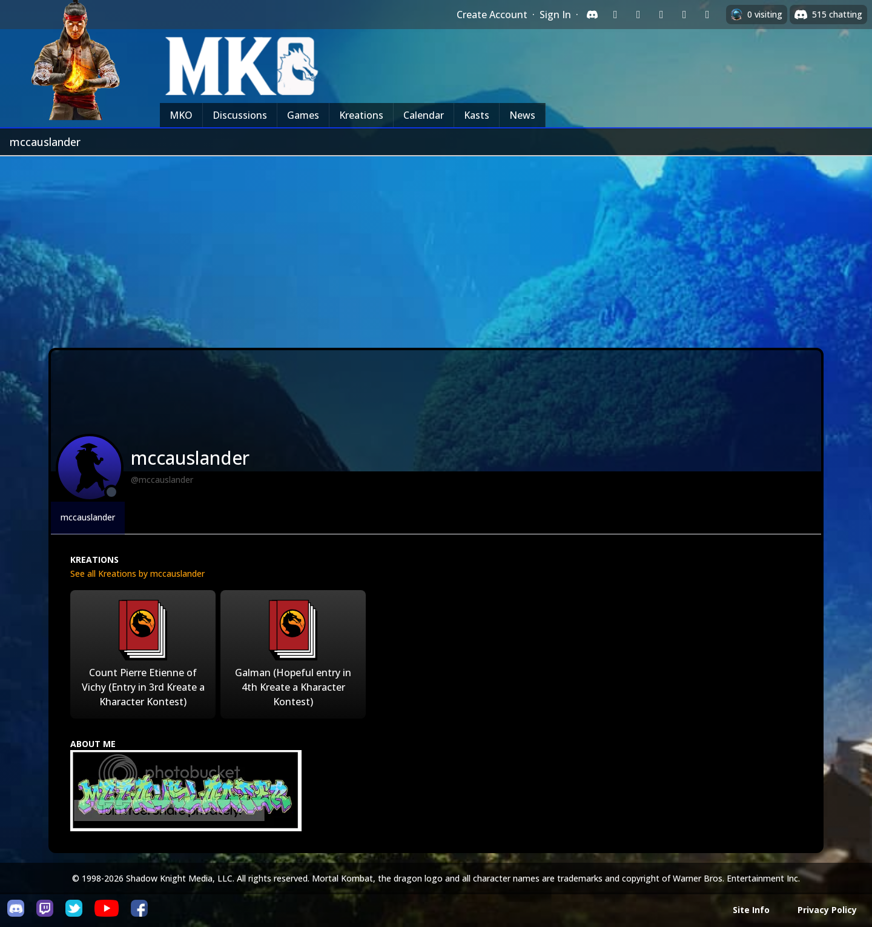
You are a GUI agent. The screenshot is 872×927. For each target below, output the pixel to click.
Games (303, 115)
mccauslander (88, 517)
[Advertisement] (436, 247)
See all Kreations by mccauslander (137, 573)
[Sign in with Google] (638, 14)
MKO (181, 115)
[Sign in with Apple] (684, 14)
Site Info (751, 909)
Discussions (240, 115)
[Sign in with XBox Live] (707, 14)
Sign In (555, 14)
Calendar (423, 115)
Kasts (476, 115)
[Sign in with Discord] (592, 14)
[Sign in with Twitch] (615, 14)
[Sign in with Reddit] (661, 14)
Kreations (361, 115)
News (522, 115)
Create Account (492, 14)
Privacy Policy (827, 909)
